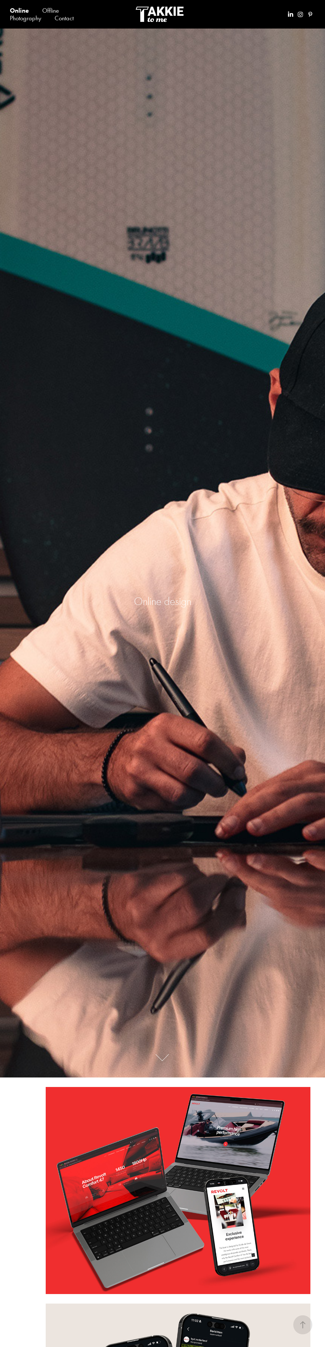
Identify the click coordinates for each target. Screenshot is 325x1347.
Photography (25, 18)
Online (19, 10)
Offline (50, 10)
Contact (64, 18)
